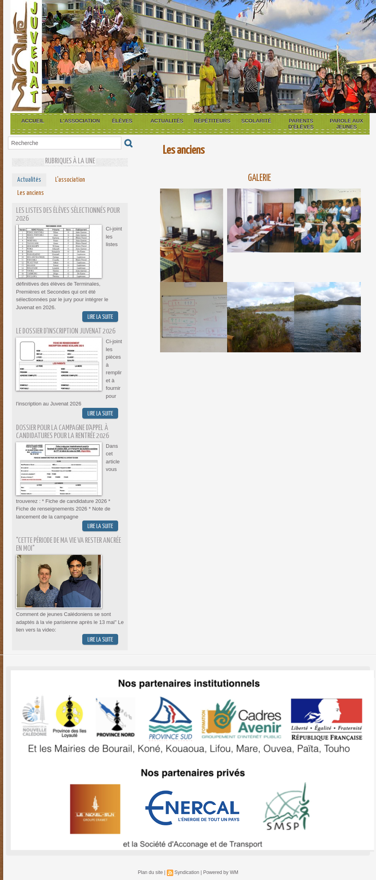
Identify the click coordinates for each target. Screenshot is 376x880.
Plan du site (150, 872)
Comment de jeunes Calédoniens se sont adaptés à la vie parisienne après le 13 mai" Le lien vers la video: (70, 622)
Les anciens (30, 193)
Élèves (122, 121)
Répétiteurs (212, 121)
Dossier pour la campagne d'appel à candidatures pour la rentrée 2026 (62, 432)
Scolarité (256, 121)
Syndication (186, 872)
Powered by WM (220, 872)
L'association (80, 121)
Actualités (166, 121)
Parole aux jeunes (346, 124)
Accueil (32, 121)
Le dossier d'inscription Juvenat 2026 (65, 331)
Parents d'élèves (301, 124)
